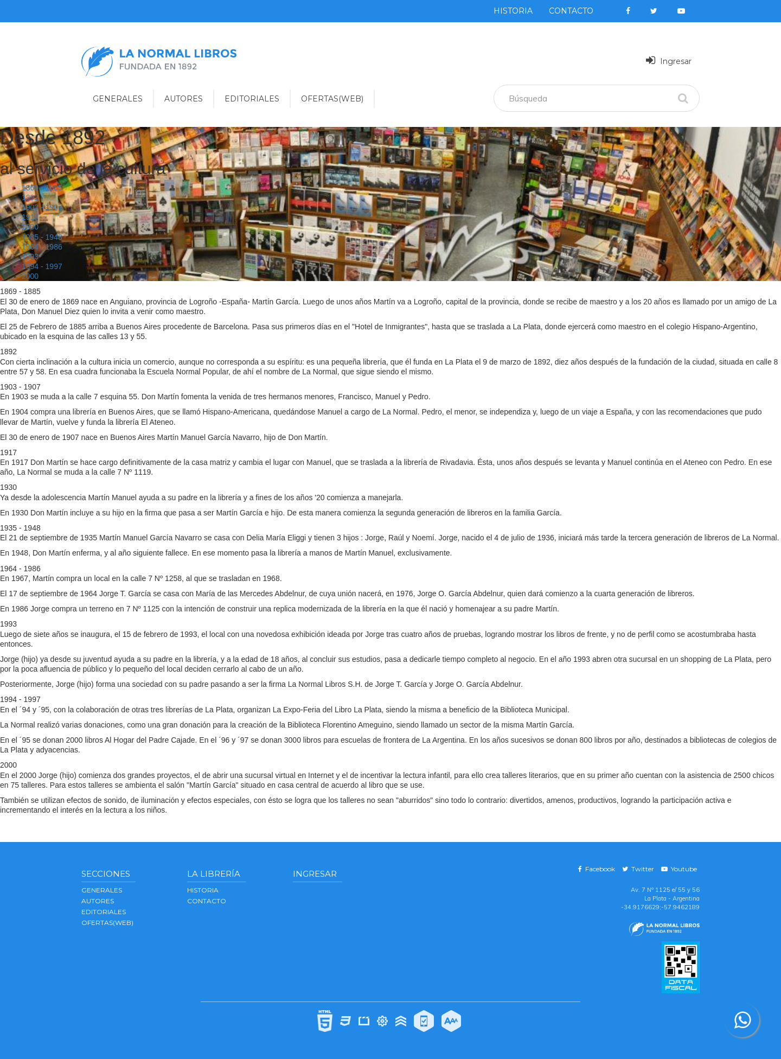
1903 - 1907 (42, 207)
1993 (30, 256)
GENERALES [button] (118, 99)
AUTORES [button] (183, 99)
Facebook (596, 869)
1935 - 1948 (42, 237)
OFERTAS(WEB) (332, 99)
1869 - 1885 (42, 187)
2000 (30, 276)
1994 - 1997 (42, 266)
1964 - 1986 (42, 247)
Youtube (679, 869)
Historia (513, 11)
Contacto (571, 11)
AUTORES (97, 901)
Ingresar (669, 60)
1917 (30, 217)
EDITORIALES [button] (252, 99)
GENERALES (101, 890)
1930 (30, 226)
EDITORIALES (103, 912)
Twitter (638, 869)
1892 (30, 197)
